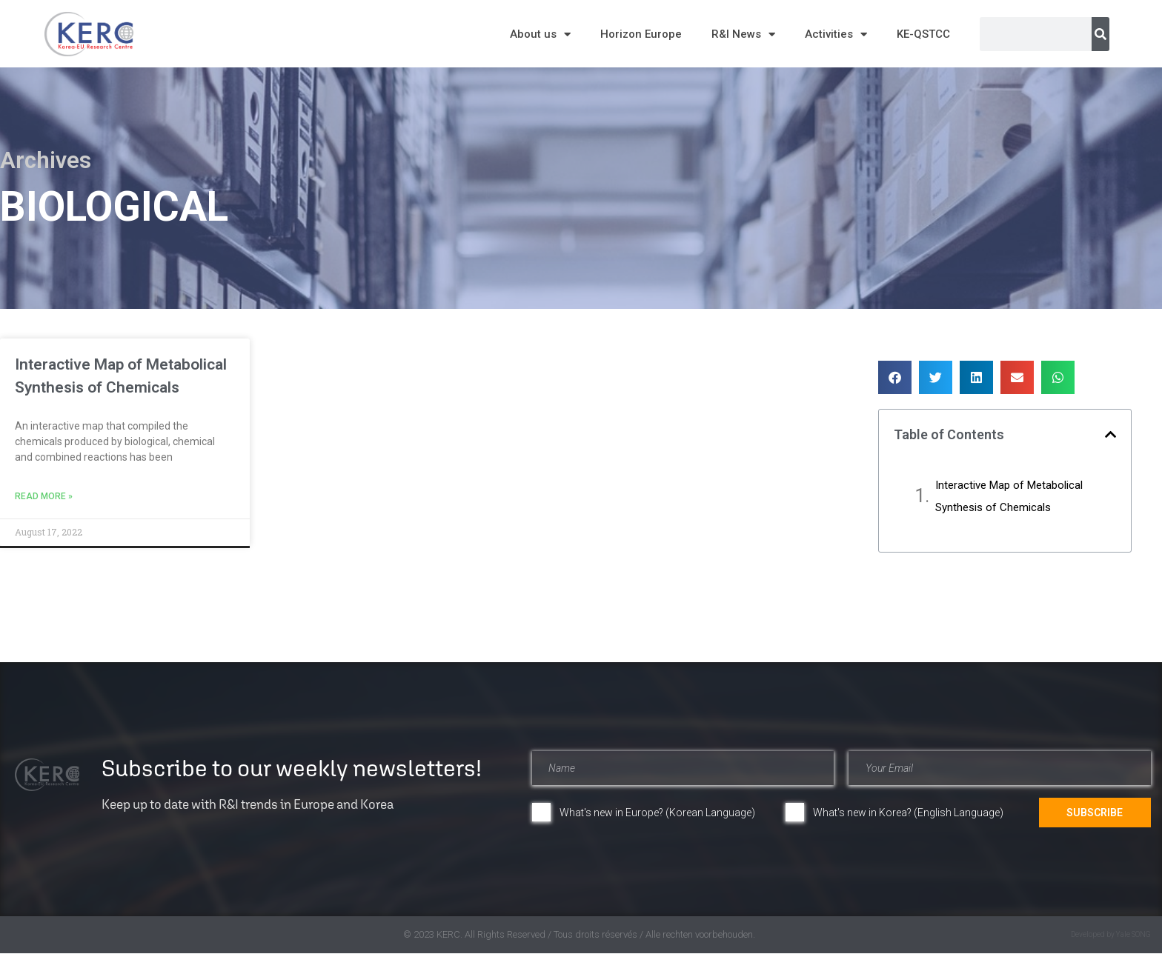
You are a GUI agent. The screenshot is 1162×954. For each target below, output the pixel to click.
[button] (895, 377)
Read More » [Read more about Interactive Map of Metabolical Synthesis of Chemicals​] (44, 496)
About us (540, 34)
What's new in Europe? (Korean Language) (657, 812)
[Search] (1100, 34)
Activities (836, 34)
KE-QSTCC (923, 34)
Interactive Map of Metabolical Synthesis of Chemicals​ (1009, 496)
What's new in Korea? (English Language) (908, 812)
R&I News (743, 34)
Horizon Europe (641, 34)
